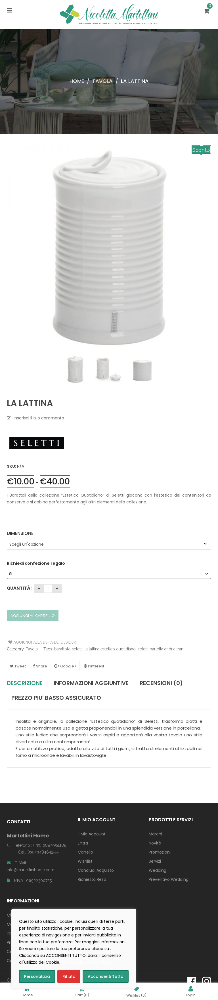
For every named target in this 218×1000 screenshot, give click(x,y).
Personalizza (37, 976)
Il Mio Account (92, 834)
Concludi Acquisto (96, 870)
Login (191, 991)
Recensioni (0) (161, 683)
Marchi (155, 834)
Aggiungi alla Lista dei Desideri (29, 642)
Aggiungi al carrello (33, 616)
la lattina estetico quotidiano (110, 649)
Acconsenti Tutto (105, 976)
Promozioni (160, 852)
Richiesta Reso (92, 879)
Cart (82, 991)
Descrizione (25, 683)
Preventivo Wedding (168, 879)
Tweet (18, 666)
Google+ (65, 666)
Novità (155, 843)
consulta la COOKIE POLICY (88, 962)
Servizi (155, 861)
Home (77, 81)
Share (40, 666)
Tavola (102, 81)
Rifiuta (69, 976)
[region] (73, 949)
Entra (83, 843)
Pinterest (94, 666)
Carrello (85, 852)
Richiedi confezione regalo (36, 563)
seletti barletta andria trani (161, 649)
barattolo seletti (68, 649)
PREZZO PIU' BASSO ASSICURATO (56, 697)
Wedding (157, 870)
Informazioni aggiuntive (91, 683)
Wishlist (85, 861)
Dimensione (20, 533)
